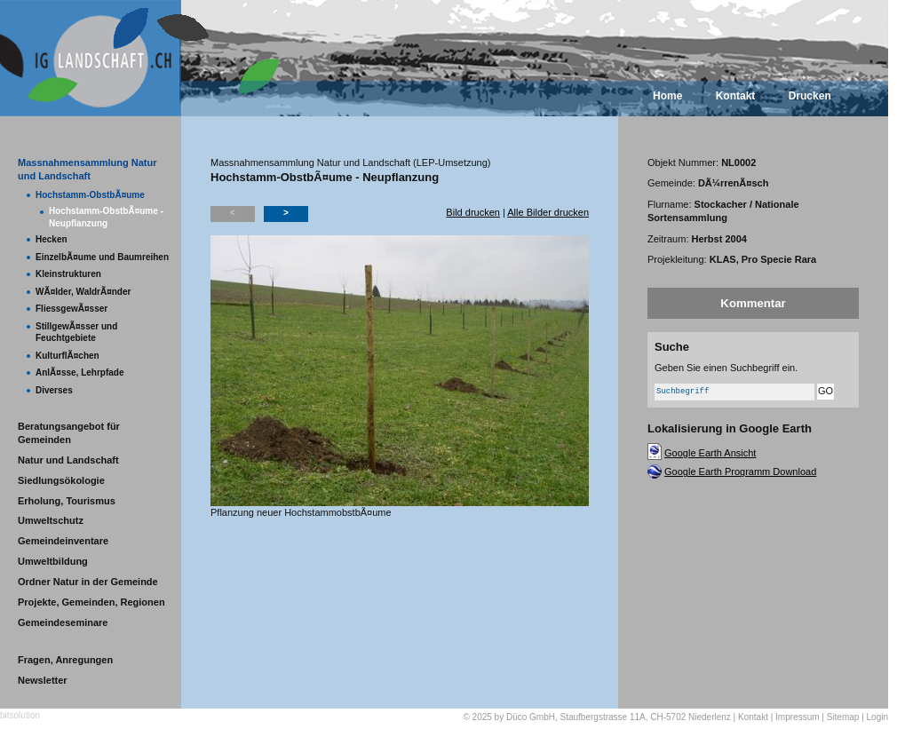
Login (877, 717)
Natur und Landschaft (68, 460)
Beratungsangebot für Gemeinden (69, 433)
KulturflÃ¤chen (67, 356)
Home (667, 96)
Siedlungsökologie (61, 480)
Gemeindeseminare (63, 622)
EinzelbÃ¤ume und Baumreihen (102, 257)
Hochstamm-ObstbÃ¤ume (90, 195)
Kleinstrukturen (68, 274)
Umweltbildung (53, 561)
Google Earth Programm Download (740, 471)
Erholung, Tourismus (66, 500)
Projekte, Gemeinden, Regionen (91, 602)
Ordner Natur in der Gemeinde (88, 581)
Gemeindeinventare (63, 540)
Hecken (51, 239)
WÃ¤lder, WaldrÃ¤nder (83, 292)
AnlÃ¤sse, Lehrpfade (79, 372)
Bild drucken (473, 212)
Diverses (54, 390)
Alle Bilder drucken (548, 212)
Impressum (797, 717)
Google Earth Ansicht (710, 453)
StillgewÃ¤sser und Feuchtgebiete (76, 332)
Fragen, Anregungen (65, 659)
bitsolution (20, 715)
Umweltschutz (50, 520)
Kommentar (752, 303)
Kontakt (736, 96)
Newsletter (42, 680)
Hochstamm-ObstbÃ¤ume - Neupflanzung (106, 217)
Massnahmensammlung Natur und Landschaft (87, 169)
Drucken (810, 96)
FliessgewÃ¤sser (71, 308)
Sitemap (843, 717)
